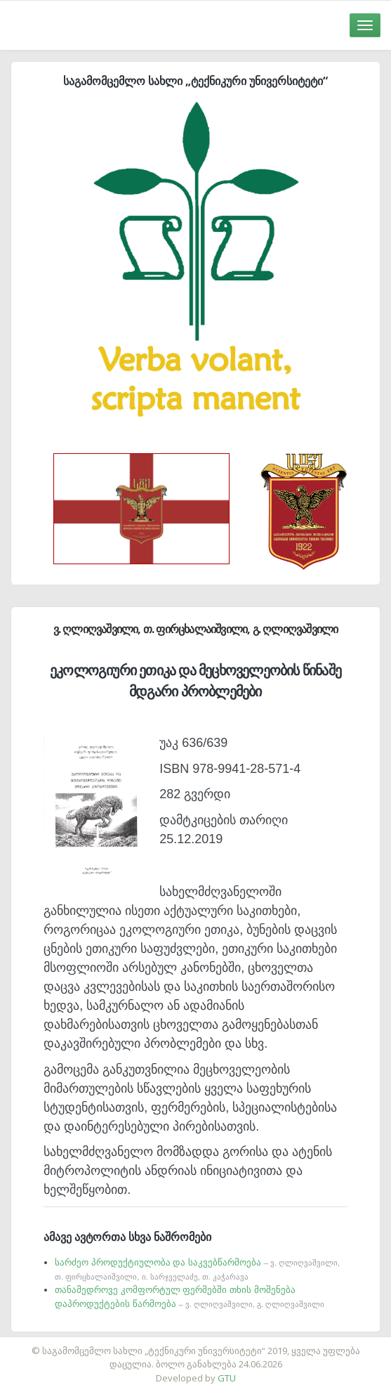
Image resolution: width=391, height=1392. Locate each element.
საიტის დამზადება (237, 1343)
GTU (227, 1378)
